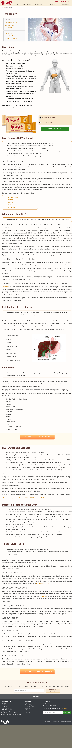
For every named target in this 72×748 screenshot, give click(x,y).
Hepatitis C (10, 200)
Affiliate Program (29, 713)
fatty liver (43, 596)
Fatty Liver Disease (13, 197)
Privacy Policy (28, 705)
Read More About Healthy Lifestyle (37, 437)
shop (17, 4)
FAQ (26, 703)
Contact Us (27, 708)
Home (3, 7)
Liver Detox (4, 703)
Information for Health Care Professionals (11, 714)
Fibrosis (9, 205)
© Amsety (47, 721)
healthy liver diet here (42, 583)
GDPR (26, 711)
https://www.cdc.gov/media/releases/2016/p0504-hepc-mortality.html (23, 498)
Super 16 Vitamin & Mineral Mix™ (9, 713)
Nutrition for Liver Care (6, 709)
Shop (26, 709)
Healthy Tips (4, 706)
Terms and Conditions (30, 706)
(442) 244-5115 (49, 703)
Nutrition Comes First (6, 708)
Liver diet (52, 4)
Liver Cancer (11, 207)
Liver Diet (3, 705)
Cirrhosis (10, 202)
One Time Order (47, 122)
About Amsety (26, 4)
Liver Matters (65, 4)
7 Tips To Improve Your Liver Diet (9, 711)
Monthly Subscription (49, 117)
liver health (38, 4)
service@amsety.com (50, 705)
